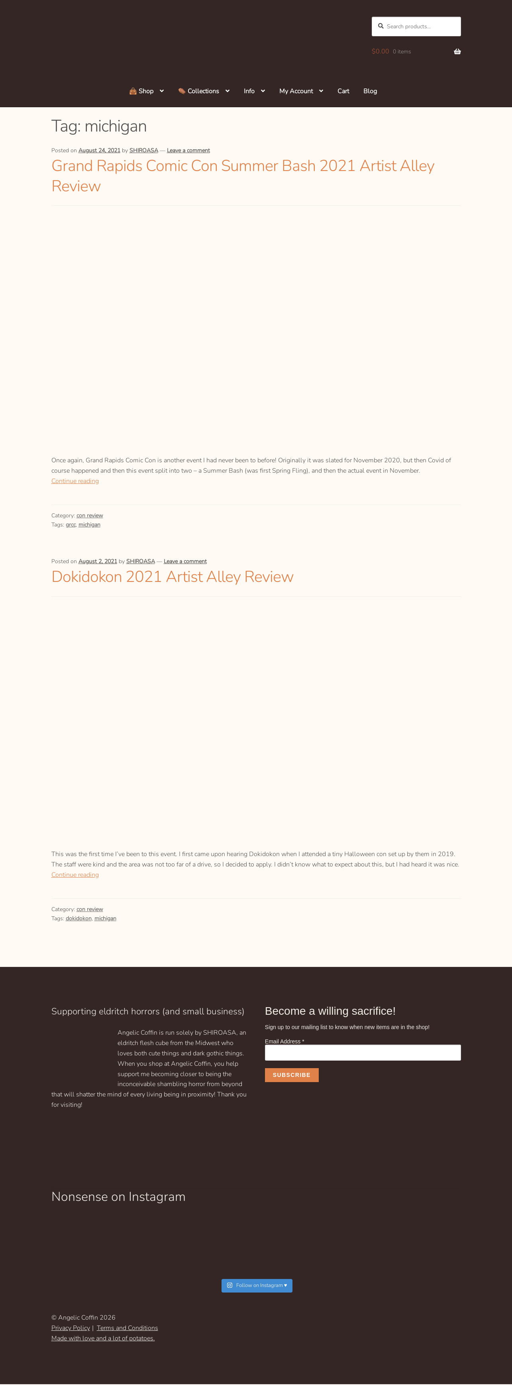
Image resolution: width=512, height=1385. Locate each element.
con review (90, 516)
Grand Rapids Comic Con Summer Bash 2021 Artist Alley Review (252, 176)
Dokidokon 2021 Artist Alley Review (179, 577)
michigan (89, 525)
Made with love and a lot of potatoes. (103, 1339)
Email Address (284, 1042)
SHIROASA (143, 151)
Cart (343, 92)
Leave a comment (188, 151)
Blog (370, 92)
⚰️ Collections (198, 92)
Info (249, 92)
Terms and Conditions (127, 1329)
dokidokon (79, 919)
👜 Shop (141, 92)
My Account (296, 92)
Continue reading (75, 481)
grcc (71, 525)
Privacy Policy (70, 1329)
